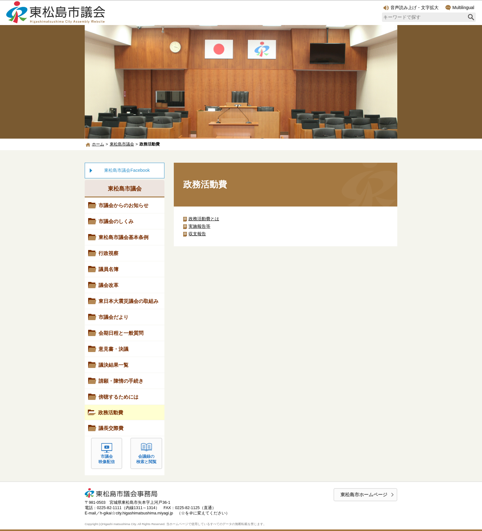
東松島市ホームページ (363, 494)
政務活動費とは (203, 218)
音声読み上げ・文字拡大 (411, 7)
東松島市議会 (122, 144)
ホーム (98, 144)
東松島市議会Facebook (127, 170)
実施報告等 (199, 226)
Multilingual (459, 7)
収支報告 (197, 233)
